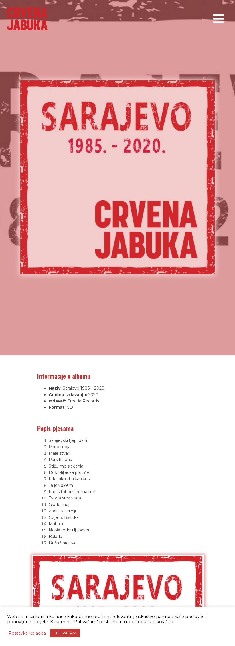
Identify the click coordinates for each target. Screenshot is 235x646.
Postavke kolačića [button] (27, 633)
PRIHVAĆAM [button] (65, 633)
